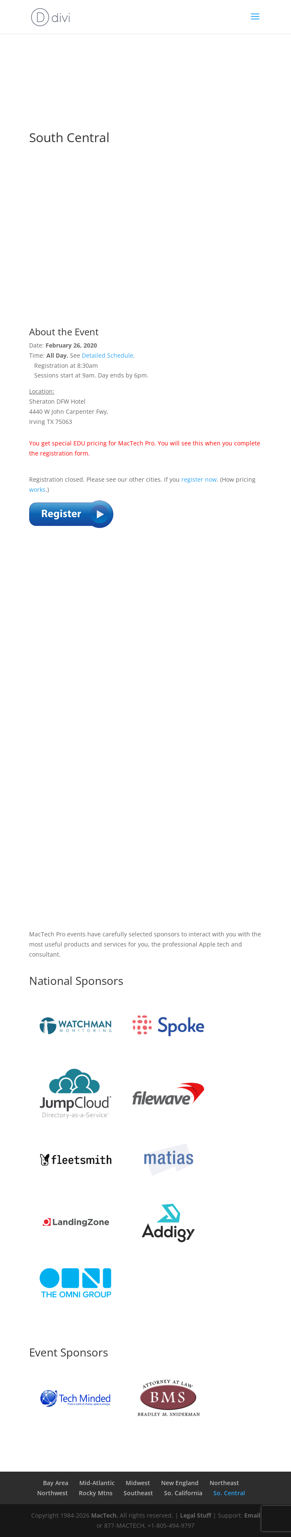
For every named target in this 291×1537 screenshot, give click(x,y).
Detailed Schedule (107, 355)
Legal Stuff (195, 1515)
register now (199, 479)
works (37, 489)
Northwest (52, 1493)
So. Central (229, 1493)
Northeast (224, 1483)
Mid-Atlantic (97, 1483)
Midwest (138, 1483)
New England (180, 1483)
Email (252, 1515)
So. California (183, 1493)
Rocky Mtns (96, 1493)
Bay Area (55, 1483)
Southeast (138, 1493)
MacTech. (104, 1515)
